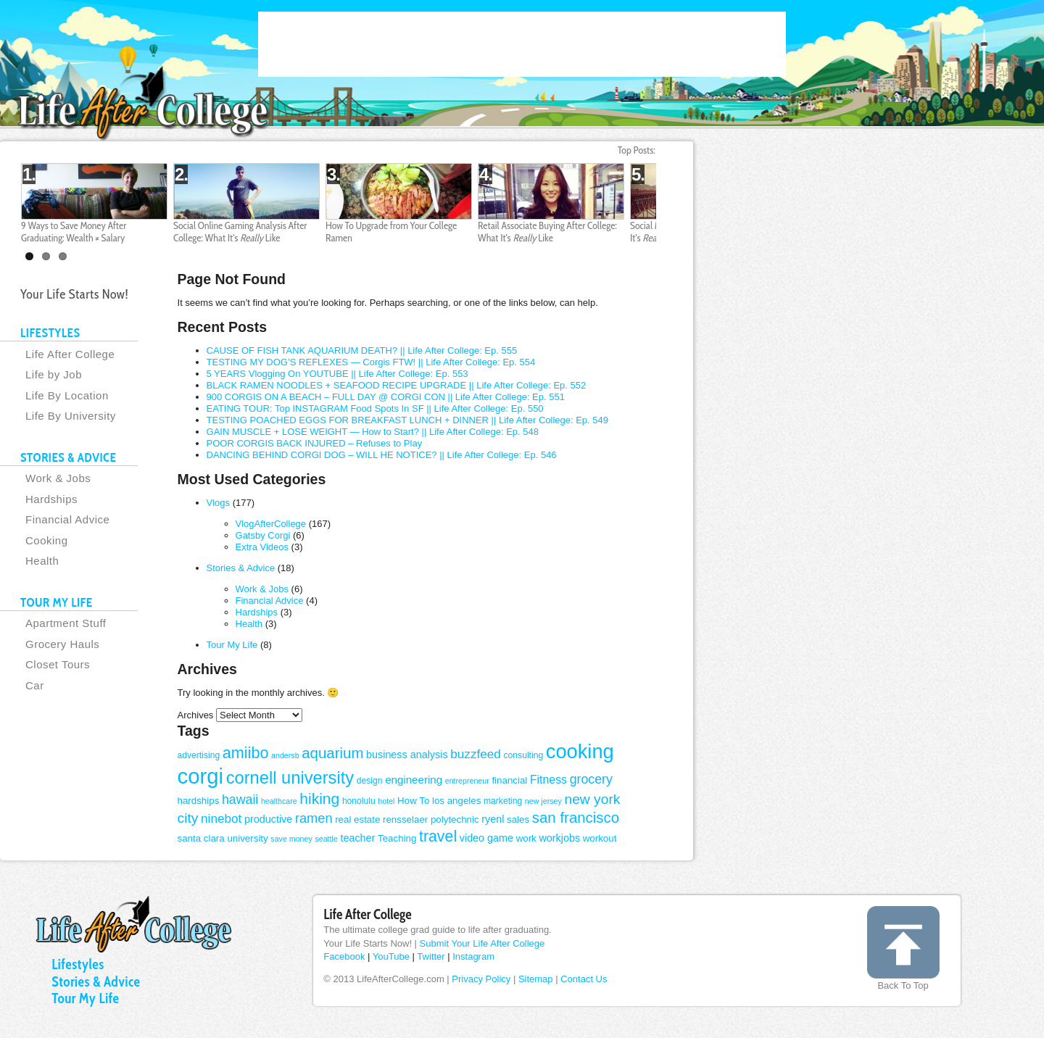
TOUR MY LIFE (56, 602)
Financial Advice (270, 600)
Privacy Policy (481, 978)
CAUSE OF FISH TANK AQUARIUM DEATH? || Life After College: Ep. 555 (362, 350)
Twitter (430, 956)
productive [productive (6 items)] (268, 819)
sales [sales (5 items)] (518, 819)
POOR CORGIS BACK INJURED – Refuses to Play (315, 443)
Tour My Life (232, 644)
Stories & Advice (241, 567)
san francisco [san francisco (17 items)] (575, 817)
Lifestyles (77, 964)
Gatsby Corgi (263, 535)
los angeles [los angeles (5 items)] (456, 800)
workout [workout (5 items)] (600, 838)
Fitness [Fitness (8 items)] (548, 779)
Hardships (257, 612)
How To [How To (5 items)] (413, 800)
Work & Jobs (262, 589)
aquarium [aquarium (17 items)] (332, 752)
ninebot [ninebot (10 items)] (221, 818)
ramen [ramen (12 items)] (314, 818)
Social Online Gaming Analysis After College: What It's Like (240, 231)
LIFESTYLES (50, 332)
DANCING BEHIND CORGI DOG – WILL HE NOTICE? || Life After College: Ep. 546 (382, 454)
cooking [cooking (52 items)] (580, 751)
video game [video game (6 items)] (486, 838)
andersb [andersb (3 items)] (285, 755)
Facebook (344, 956)
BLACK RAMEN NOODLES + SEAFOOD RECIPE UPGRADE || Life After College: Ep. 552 (397, 385)
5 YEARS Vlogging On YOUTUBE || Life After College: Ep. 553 (337, 373)
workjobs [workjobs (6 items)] (559, 838)
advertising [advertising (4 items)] (199, 755)
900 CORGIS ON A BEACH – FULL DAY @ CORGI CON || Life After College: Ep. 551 (386, 396)
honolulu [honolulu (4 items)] (359, 801)
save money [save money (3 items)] (291, 838)
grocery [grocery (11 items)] (591, 779)
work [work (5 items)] (526, 838)
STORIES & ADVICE (68, 457)
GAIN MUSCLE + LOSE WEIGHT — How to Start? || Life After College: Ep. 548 (373, 431)
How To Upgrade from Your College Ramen (391, 231)
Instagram (473, 956)
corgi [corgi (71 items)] (201, 776)
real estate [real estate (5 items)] (357, 819)
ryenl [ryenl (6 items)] (492, 819)
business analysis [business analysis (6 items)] (407, 754)
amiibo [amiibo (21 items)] (246, 753)
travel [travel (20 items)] (438, 836)
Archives (196, 715)
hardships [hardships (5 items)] (199, 800)
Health (249, 623)
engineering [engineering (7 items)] (413, 779)
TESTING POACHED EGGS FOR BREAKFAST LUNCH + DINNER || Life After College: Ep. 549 (408, 420)
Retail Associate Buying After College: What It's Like (547, 231)
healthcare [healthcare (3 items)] (279, 801)
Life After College (367, 914)
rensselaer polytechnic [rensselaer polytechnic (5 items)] (431, 819)
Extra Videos (262, 546)
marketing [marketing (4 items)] (503, 801)
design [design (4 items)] (370, 781)
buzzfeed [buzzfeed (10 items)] (475, 754)
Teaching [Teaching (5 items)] (397, 838)
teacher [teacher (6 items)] (357, 838)
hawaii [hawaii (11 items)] (240, 799)
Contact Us (583, 978)
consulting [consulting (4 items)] (524, 755)
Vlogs (219, 502)
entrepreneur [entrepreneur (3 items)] (467, 780)
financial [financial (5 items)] (509, 780)
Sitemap (535, 978)
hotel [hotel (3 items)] (386, 801)
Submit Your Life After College (482, 943)
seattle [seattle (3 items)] (326, 838)
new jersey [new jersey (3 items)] (543, 801)
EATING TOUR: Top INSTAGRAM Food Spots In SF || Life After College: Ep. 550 (375, 408)
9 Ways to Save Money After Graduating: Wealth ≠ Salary (73, 231)
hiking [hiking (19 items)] (319, 798)
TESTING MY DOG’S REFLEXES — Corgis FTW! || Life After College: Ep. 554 (371, 362)
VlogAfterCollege (271, 523)
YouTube (391, 956)
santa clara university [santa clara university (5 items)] (223, 838)
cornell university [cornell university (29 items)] (290, 777)
